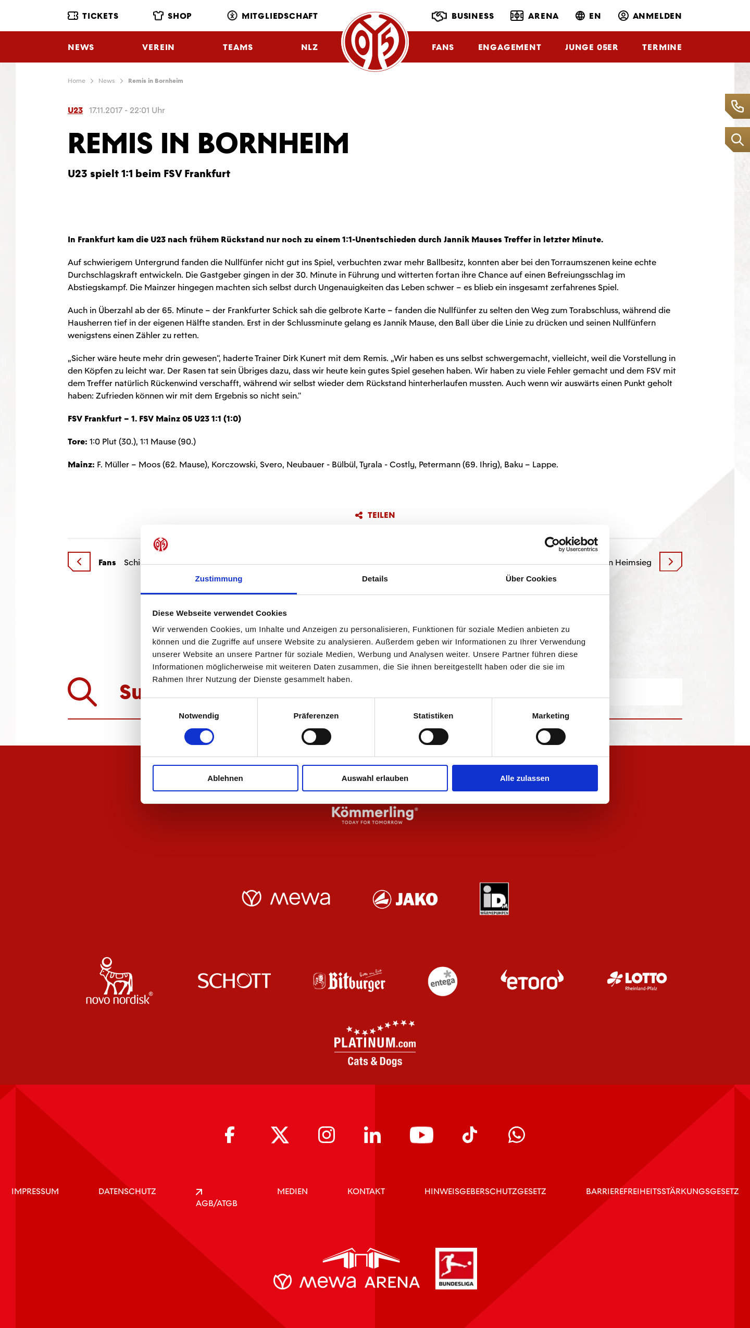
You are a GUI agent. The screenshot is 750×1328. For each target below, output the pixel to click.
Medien (292, 1191)
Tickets (93, 15)
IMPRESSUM (35, 1191)
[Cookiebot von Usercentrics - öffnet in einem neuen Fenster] (552, 544)
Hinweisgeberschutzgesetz (485, 1191)
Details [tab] (375, 578)
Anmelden (650, 15)
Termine (662, 47)
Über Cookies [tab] (531, 578)
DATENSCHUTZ (127, 1191)
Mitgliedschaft (272, 15)
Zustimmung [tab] (219, 578)
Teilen (375, 515)
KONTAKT (366, 1191)
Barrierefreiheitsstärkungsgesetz (662, 1191)
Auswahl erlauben (375, 778)
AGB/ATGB (217, 1199)
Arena (534, 15)
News (81, 47)
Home (76, 81)
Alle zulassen (524, 778)
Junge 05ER (592, 47)
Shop (172, 15)
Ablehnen (225, 778)
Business (463, 16)
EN (589, 15)
